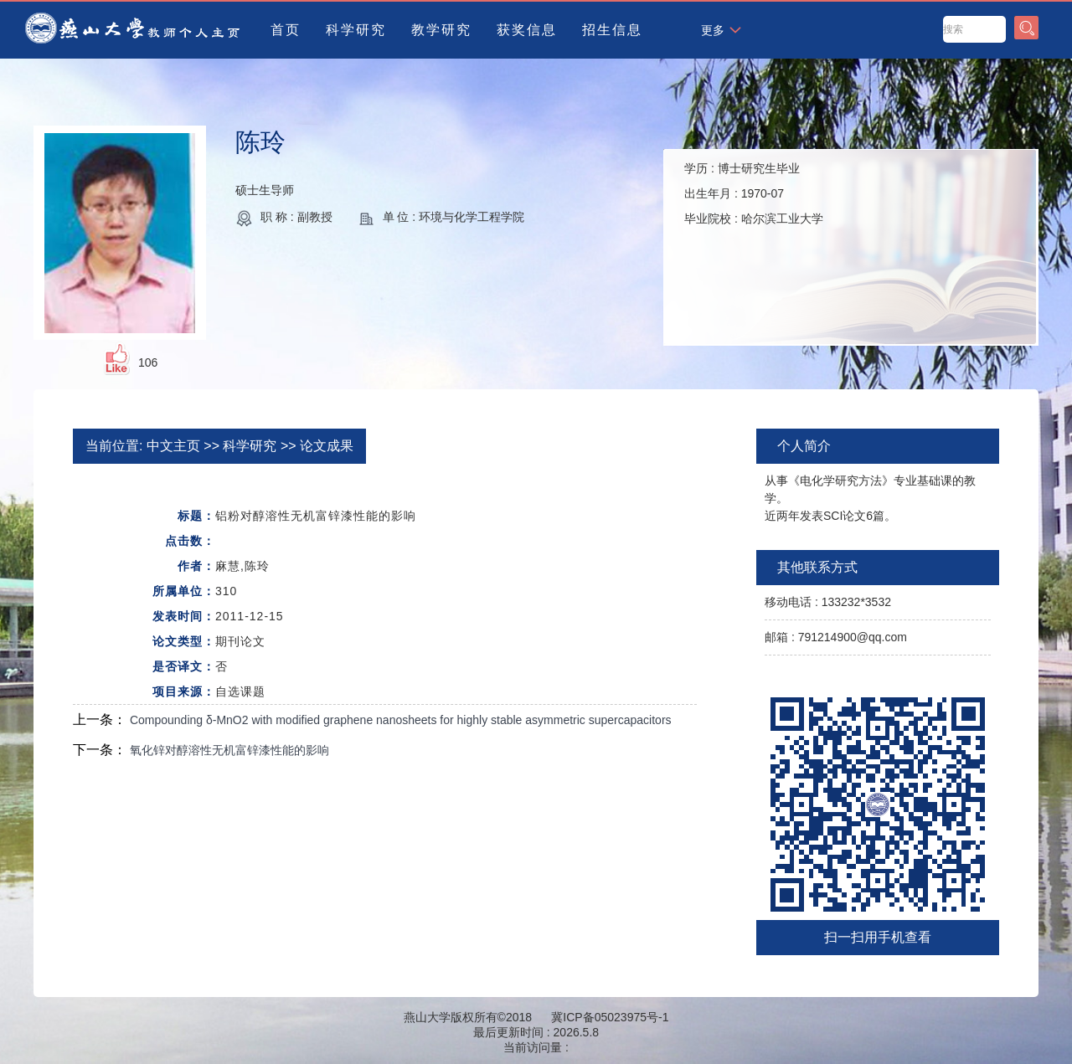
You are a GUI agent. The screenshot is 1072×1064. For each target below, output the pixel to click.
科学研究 (356, 30)
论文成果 (326, 446)
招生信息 (612, 30)
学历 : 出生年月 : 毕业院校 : (753, 193)
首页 (286, 30)
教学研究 (441, 30)
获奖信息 (527, 30)
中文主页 (173, 446)
